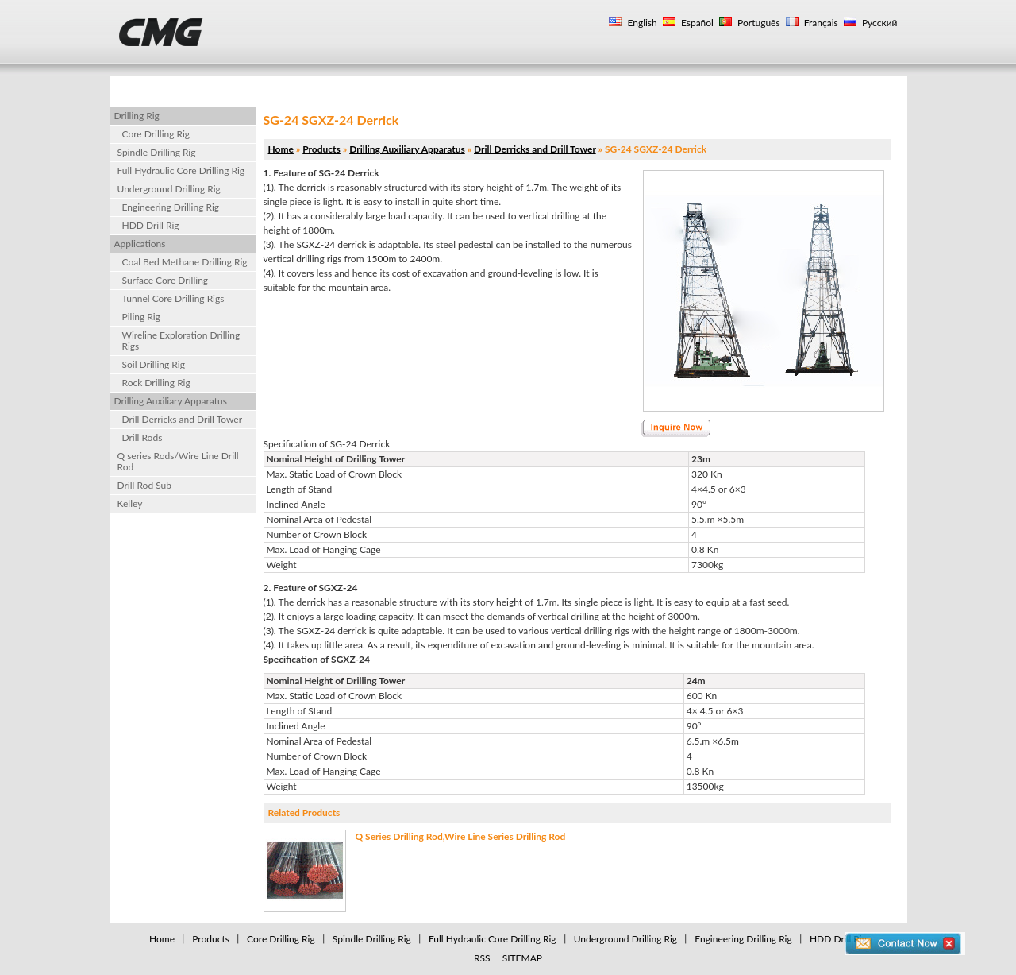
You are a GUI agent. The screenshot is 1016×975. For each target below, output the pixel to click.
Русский (879, 23)
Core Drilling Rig (156, 134)
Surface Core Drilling (165, 280)
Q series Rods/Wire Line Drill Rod (178, 461)
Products (237, 88)
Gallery (628, 88)
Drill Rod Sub (144, 485)
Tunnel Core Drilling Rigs (173, 298)
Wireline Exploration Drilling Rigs (181, 340)
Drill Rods (142, 437)
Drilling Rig (535, 88)
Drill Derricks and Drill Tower (182, 419)
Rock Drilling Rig (156, 383)
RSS (482, 958)
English (640, 23)
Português (757, 23)
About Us (329, 88)
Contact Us (721, 88)
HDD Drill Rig (150, 225)
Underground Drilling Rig (169, 189)
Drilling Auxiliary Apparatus (170, 401)
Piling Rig (141, 317)
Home (150, 88)
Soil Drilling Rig (153, 364)
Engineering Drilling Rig (171, 207)
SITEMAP (522, 958)
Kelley (130, 503)
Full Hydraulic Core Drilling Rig (181, 170)
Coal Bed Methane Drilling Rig (185, 262)
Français (820, 23)
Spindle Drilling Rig (156, 152)
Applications (431, 88)
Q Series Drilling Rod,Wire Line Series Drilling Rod (461, 836)
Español (696, 23)
